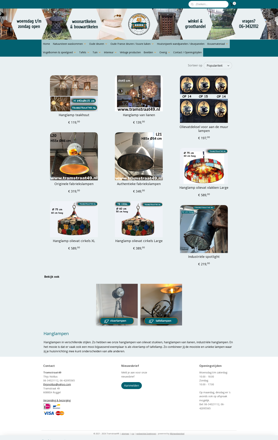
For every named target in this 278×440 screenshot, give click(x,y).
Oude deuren (98, 43)
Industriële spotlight (204, 257)
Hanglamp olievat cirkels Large (139, 241)
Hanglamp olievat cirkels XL (74, 241)
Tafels (84, 52)
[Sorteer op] (218, 65)
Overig (164, 52)
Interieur (110, 52)
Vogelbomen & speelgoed (59, 52)
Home (46, 43)
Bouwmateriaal (217, 43)
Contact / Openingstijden (187, 52)
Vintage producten (130, 52)
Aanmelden (131, 385)
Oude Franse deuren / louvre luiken (132, 43)
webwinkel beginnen (146, 433)
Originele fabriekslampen (73, 184)
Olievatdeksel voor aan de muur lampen (204, 129)
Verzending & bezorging (57, 400)
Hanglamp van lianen (139, 115)
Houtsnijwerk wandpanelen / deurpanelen (180, 43)
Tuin (97, 52)
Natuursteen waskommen (69, 43)
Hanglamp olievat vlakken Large (203, 188)
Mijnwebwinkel (177, 433)
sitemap (125, 433)
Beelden (150, 52)
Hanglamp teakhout (74, 115)
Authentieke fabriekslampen (139, 184)
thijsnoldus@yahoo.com (57, 384)
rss (132, 433)
